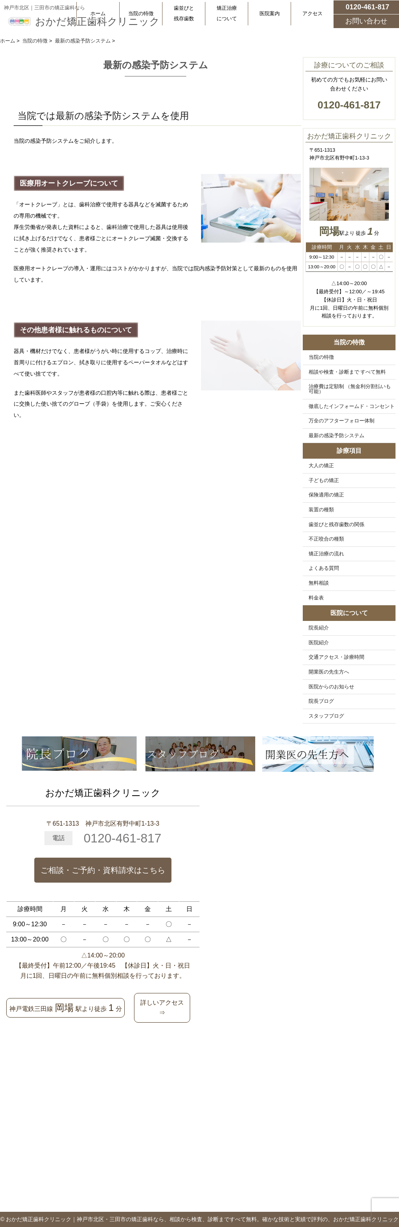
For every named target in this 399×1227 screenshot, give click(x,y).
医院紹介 (319, 642)
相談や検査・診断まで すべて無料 (347, 372)
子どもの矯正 (324, 480)
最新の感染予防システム (336, 435)
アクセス (312, 13)
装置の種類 (321, 509)
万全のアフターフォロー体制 (341, 421)
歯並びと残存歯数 (184, 13)
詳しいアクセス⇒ (162, 1007)
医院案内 (270, 13)
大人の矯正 (321, 465)
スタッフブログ (326, 716)
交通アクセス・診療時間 (336, 657)
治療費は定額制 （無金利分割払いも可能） (350, 389)
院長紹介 (319, 628)
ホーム (98, 13)
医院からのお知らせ (331, 687)
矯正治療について (227, 13)
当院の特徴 (141, 13)
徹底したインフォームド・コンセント (352, 406)
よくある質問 (324, 568)
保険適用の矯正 (326, 495)
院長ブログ (321, 701)
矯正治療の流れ (326, 554)
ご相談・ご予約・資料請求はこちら (103, 870)
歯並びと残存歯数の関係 (336, 524)
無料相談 (319, 583)
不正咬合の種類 (326, 539)
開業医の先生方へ (329, 672)
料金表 (316, 598)
